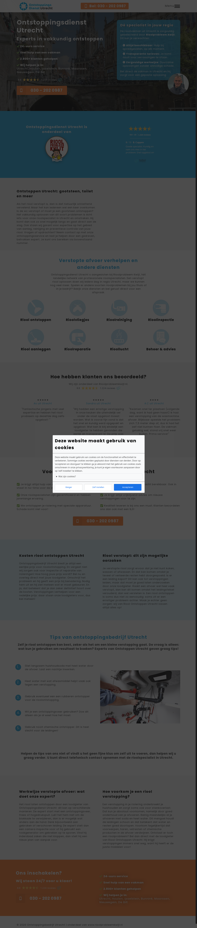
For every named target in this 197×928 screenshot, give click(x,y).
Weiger (68, 487)
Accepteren (127, 487)
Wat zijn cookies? (67, 476)
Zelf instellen (98, 487)
